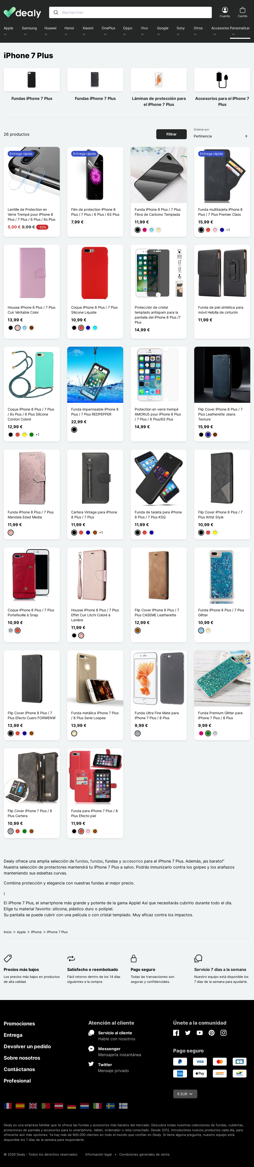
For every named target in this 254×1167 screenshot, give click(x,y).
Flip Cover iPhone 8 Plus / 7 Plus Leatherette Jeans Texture (220, 414)
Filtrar (171, 134)
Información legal (98, 1154)
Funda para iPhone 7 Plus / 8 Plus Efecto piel (94, 813)
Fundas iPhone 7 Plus (31, 98)
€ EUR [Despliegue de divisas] (184, 1094)
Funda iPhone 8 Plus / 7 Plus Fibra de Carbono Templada (158, 211)
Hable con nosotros (116, 1038)
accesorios (133, 861)
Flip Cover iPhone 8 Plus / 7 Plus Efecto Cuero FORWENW (32, 715)
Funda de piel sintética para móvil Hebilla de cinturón (220, 309)
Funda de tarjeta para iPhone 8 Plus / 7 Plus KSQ (158, 514)
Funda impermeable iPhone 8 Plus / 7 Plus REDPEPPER (95, 411)
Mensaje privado (113, 1070)
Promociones (19, 1024)
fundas (81, 861)
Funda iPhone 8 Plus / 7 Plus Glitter (221, 612)
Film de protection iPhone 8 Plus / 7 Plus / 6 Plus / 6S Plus (95, 211)
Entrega (13, 1035)
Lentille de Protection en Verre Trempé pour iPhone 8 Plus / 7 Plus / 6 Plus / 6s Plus (31, 214)
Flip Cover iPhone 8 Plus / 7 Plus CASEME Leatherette (157, 612)
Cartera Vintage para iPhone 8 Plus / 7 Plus (94, 514)
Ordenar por (201, 129)
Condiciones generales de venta (144, 1154)
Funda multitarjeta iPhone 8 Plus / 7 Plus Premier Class (220, 211)
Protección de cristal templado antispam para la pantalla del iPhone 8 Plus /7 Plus (158, 314)
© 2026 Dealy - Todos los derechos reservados (40, 1154)
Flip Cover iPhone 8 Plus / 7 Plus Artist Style (220, 514)
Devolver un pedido (27, 1046)
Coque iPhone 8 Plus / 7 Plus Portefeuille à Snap (31, 612)
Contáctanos (19, 1069)
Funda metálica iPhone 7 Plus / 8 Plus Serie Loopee (95, 715)
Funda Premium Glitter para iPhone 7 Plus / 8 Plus (220, 715)
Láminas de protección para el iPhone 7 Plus (159, 101)
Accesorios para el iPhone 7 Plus (222, 101)
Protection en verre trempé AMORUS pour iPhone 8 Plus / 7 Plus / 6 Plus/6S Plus (158, 414)
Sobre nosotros (22, 1058)
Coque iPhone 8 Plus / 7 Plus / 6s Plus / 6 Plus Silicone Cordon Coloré (31, 414)
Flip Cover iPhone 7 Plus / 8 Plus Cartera (30, 813)
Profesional (17, 1081)
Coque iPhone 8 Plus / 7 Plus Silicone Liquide (94, 309)
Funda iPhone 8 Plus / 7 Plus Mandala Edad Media (31, 514)
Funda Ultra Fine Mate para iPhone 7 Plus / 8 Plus (157, 715)
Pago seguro (143, 969)
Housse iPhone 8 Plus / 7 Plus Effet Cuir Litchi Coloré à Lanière (95, 615)
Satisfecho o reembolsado (92, 969)
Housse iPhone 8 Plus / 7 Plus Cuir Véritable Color (31, 309)
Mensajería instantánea (119, 1054)
